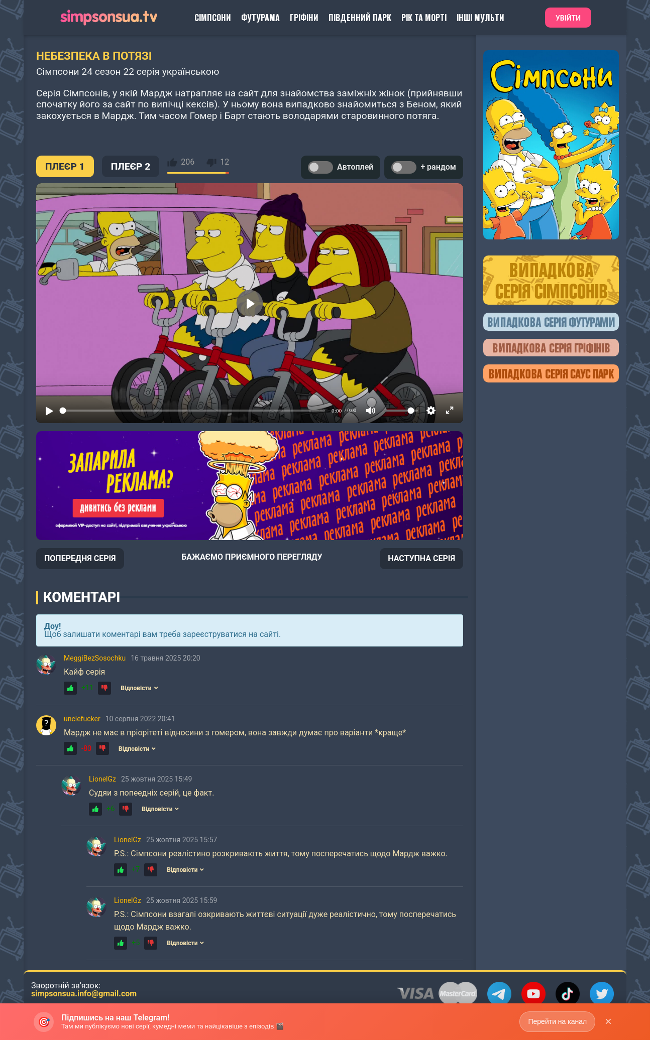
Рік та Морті (424, 18)
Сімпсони (212, 18)
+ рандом (423, 167)
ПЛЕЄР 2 (131, 166)
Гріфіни (304, 18)
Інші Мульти (480, 18)
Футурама (260, 18)
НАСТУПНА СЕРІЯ (421, 558)
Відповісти (139, 688)
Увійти (568, 18)
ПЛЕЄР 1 (65, 166)
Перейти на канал (557, 1021)
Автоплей (340, 167)
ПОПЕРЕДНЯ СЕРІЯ (80, 558)
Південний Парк (360, 18)
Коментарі (81, 597)
